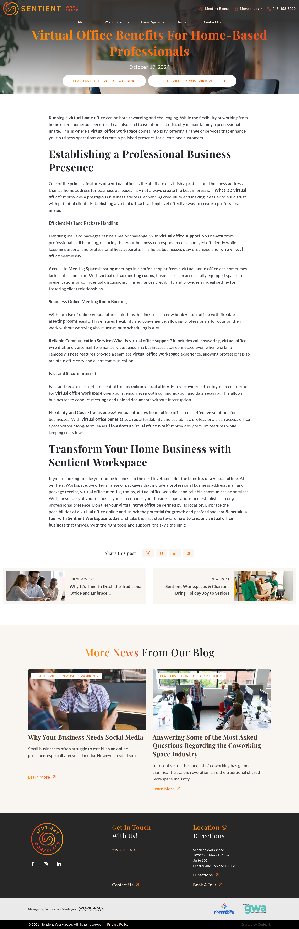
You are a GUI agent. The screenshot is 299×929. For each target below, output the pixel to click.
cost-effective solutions (207, 412)
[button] (127, 22)
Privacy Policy (118, 924)
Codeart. (264, 924)
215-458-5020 (123, 850)
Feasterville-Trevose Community (191, 676)
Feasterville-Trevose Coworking (104, 81)
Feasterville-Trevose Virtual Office (192, 81)
